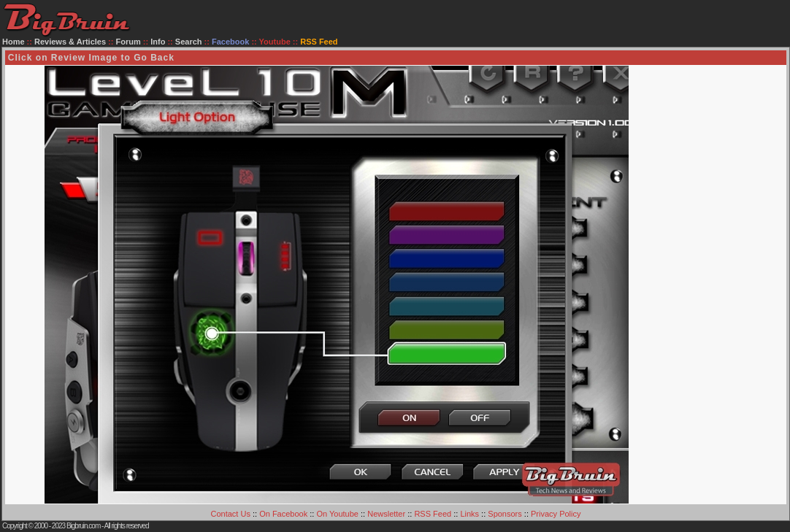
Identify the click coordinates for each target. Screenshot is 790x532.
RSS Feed (432, 513)
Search (188, 41)
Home (13, 41)
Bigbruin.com (83, 526)
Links (469, 513)
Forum (128, 41)
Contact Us (230, 513)
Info (157, 41)
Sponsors (504, 513)
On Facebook (283, 513)
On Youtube (337, 513)
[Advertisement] (727, 285)
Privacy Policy (555, 513)
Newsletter (386, 513)
